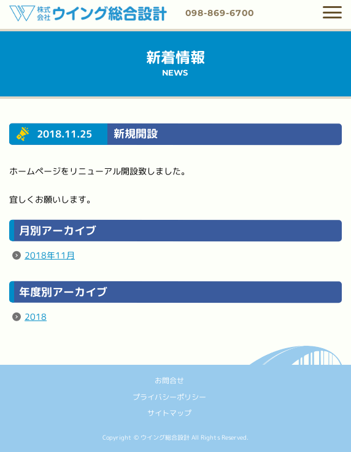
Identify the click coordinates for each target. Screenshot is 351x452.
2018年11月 (50, 255)
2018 (36, 316)
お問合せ (169, 380)
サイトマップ (169, 413)
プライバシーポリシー (169, 396)
